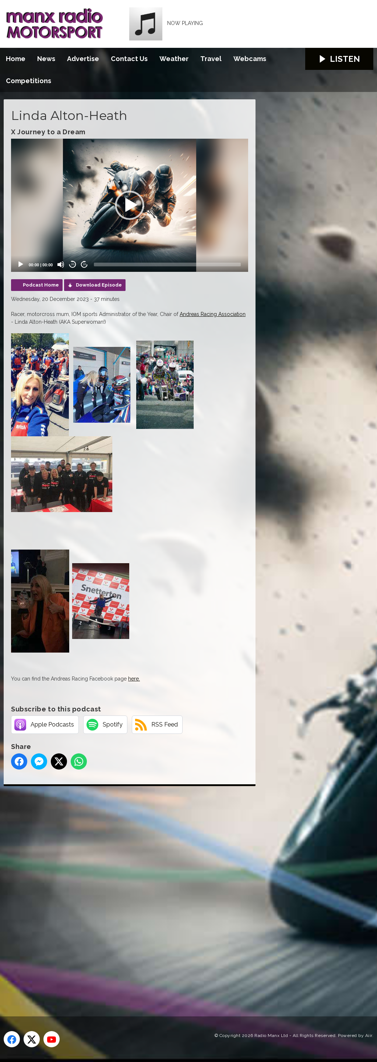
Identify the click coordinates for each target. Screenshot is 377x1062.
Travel (211, 59)
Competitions (28, 81)
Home (15, 59)
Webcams (249, 59)
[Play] (20, 264)
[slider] (167, 264)
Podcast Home (41, 285)
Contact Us (129, 59)
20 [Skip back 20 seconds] (72, 264)
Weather (173, 59)
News (46, 59)
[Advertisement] (142, 892)
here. (134, 679)
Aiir (368, 1035)
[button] (129, 205)
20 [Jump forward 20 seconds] (84, 264)
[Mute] (60, 264)
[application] (129, 205)
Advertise (83, 59)
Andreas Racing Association (213, 314)
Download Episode (99, 285)
